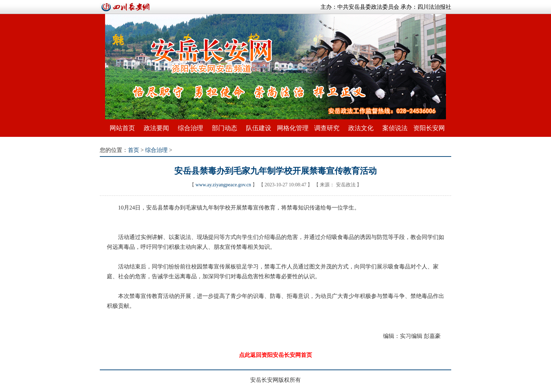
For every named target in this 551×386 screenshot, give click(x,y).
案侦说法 (395, 128)
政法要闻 (156, 128)
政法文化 (361, 128)
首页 (133, 150)
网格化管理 (293, 128)
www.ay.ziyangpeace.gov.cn (223, 184)
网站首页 (122, 128)
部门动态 (224, 128)
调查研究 (326, 128)
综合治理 (190, 128)
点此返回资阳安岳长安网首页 (275, 355)
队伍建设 (258, 128)
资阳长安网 (429, 128)
